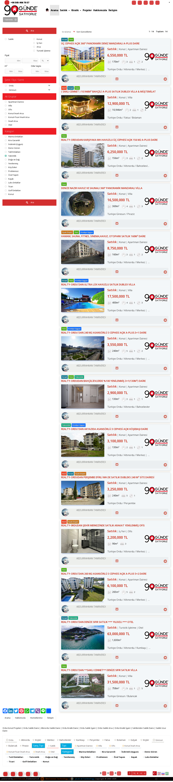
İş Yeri (37, 43)
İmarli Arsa (11, 121)
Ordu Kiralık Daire (71, 729)
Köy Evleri (11, 167)
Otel (8, 125)
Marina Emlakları (14, 136)
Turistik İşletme (41, 50)
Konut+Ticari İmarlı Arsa (17, 117)
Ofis (8, 109)
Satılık (65, 10)
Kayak (9, 179)
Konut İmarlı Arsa (14, 113)
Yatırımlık (10, 155)
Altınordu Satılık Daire (51, 729)
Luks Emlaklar (13, 182)
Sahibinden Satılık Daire (145, 729)
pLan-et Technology (82, 780)
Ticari (9, 186)
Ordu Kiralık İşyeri (124, 729)
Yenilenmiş (11, 163)
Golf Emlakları (13, 190)
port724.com (19, 780)
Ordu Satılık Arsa (106, 729)
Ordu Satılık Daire (31, 729)
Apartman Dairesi (14, 101)
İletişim (113, 10)
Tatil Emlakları (13, 152)
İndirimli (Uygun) (14, 144)
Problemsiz (12, 171)
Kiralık (76, 10)
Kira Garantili (12, 140)
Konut (37, 39)
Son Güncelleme (82, 32)
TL (134, 774)
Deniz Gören (12, 148)
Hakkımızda (100, 10)
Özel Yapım (12, 175)
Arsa (37, 46)
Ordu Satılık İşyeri (89, 729)
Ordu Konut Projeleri (12, 729)
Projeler (87, 10)
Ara (29, 31)
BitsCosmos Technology (54, 780)
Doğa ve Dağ (12, 159)
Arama (54, 10)
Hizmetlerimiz (37, 718)
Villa (8, 105)
